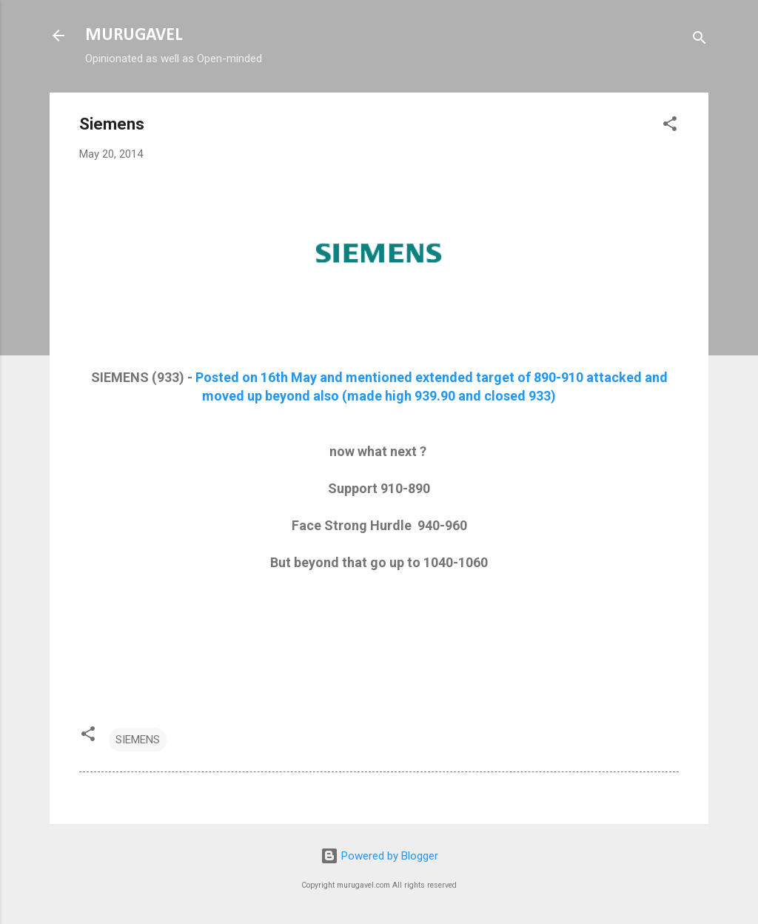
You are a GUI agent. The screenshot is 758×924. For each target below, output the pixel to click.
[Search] (699, 40)
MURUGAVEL (133, 35)
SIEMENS (137, 739)
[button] (670, 126)
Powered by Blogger (379, 856)
